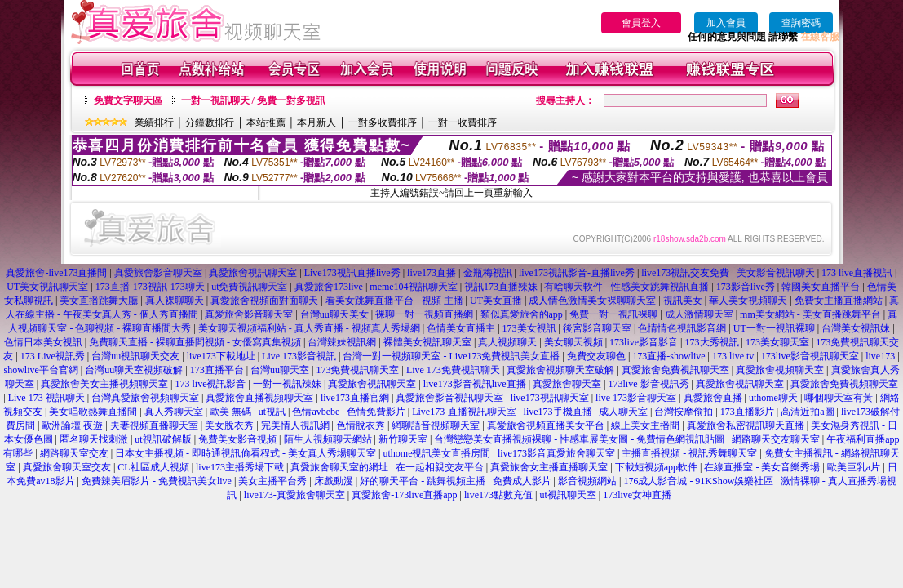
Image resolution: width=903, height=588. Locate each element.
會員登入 (641, 23)
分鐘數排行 (209, 122)
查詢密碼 (801, 23)
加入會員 (726, 23)
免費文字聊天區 (128, 100)
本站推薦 (266, 122)
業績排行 (154, 122)
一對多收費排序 (382, 122)
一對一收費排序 (462, 122)
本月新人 (316, 122)
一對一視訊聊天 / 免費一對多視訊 (253, 100)
